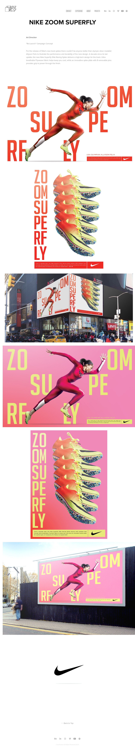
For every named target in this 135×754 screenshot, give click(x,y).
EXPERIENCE (79, 11)
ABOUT (89, 11)
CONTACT (68, 11)
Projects (97, 11)
